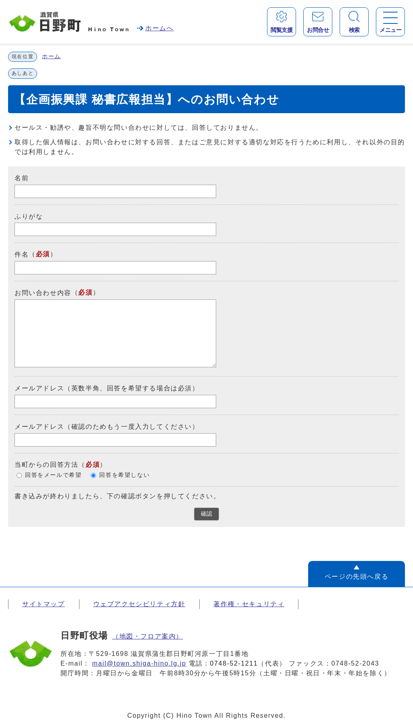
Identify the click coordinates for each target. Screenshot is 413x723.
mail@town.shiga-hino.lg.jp (139, 663)
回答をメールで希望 (53, 475)
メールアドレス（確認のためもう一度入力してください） (107, 426)
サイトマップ (43, 604)
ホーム (51, 56)
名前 (22, 178)
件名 (22, 254)
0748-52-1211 (234, 663)
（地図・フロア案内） (147, 636)
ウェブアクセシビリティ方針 (139, 604)
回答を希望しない (124, 475)
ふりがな (29, 216)
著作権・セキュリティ (248, 604)
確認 (206, 514)
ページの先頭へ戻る (356, 576)
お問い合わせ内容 (43, 292)
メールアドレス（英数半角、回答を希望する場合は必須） (107, 388)
